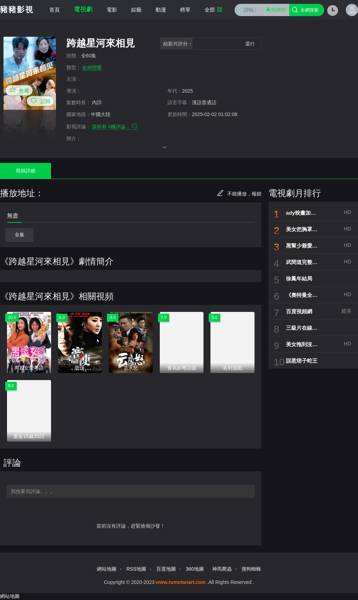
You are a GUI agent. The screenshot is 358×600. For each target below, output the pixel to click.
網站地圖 (106, 569)
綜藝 (136, 10)
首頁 (54, 10)
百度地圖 (166, 569)
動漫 (161, 10)
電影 (112, 10)
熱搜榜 (275, 10)
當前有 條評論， (114, 126)
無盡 (12, 216)
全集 (19, 234)
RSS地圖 (136, 569)
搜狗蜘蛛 (251, 569)
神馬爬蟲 (222, 569)
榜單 (185, 10)
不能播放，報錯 (239, 194)
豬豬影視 (17, 9)
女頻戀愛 (92, 67)
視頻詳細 (25, 170)
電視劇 (83, 9)
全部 (213, 10)
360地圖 (194, 569)
